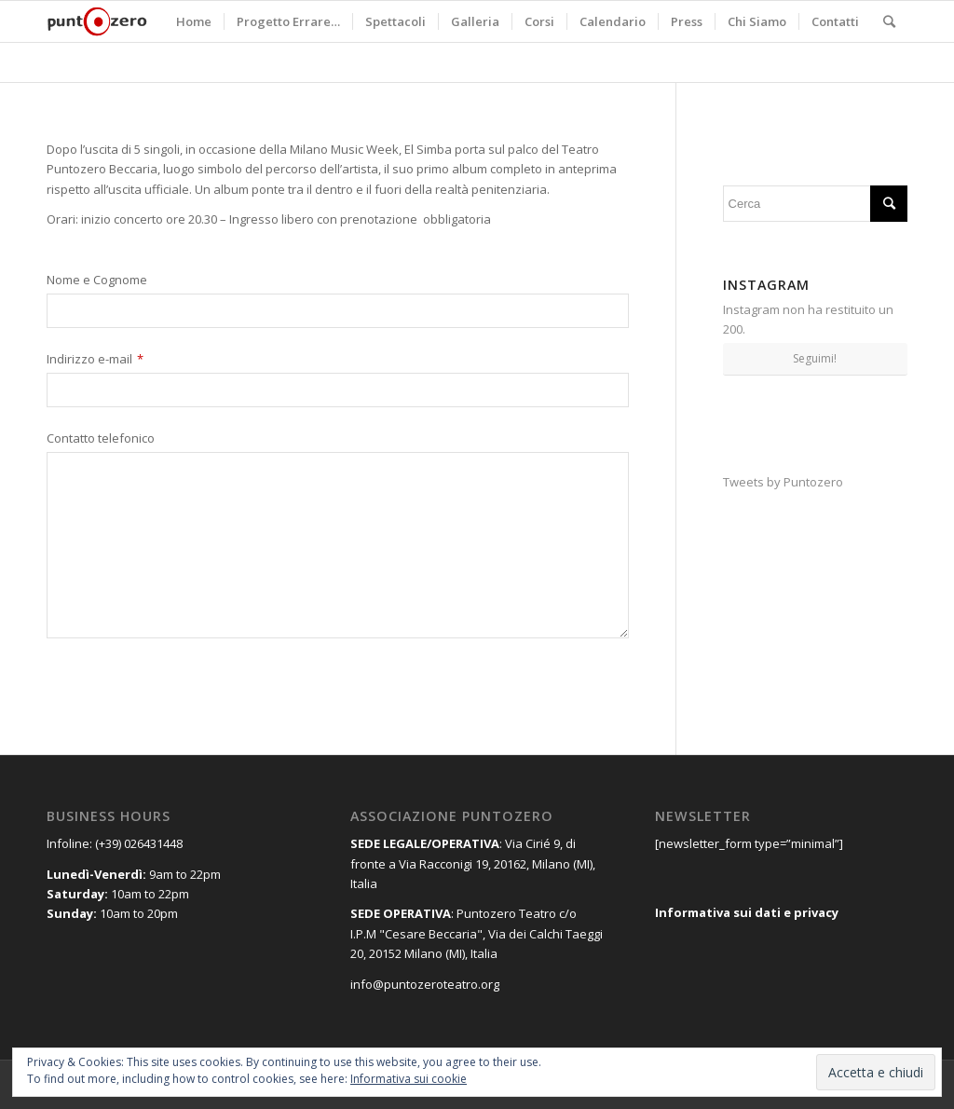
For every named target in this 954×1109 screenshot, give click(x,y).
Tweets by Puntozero (783, 481)
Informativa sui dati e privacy (746, 912)
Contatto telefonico (101, 438)
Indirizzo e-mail (95, 359)
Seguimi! (815, 358)
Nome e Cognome (97, 280)
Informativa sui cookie (408, 1079)
